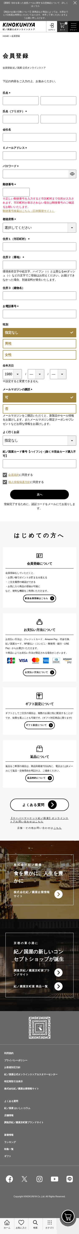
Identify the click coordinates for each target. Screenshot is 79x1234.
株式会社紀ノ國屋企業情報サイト (32, 894)
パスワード (11, 166)
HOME (6, 36)
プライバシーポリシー (15, 1060)
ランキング (10, 1142)
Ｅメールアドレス (15, 147)
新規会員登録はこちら (36, 598)
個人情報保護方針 (19, 482)
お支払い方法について (36, 672)
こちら (58, 828)
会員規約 (13, 474)
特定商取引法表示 (13, 1081)
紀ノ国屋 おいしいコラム (17, 1108)
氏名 (7, 92)
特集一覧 (8, 1149)
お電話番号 (11, 306)
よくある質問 (33, 805)
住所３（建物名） (14, 288)
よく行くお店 (11, 432)
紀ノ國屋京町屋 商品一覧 (31, 986)
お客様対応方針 (12, 1067)
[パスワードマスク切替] (72, 174)
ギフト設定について (36, 725)
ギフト (7, 1156)
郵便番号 (10, 184)
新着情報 (8, 1135)
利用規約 (8, 1053)
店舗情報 (8, 1115)
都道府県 (10, 219)
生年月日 (8, 365)
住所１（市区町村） (17, 239)
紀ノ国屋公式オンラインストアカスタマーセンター (31, 1074)
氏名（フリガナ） (15, 111)
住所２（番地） (14, 257)
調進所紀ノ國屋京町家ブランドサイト (32, 972)
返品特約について (36, 778)
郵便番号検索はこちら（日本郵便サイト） (29, 210)
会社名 (7, 129)
